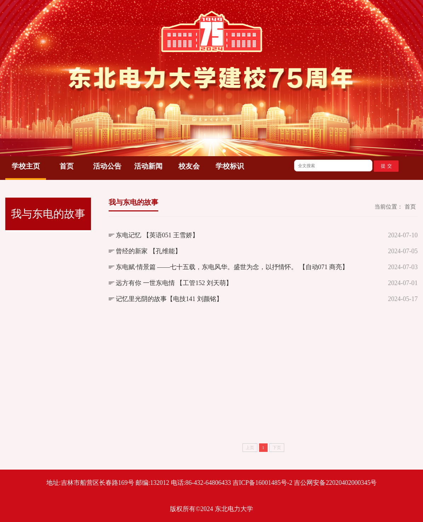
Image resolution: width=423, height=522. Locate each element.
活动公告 (107, 166)
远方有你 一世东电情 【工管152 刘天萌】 (174, 282)
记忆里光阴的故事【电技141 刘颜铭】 (169, 298)
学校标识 (230, 166)
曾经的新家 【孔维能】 (148, 251)
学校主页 (26, 166)
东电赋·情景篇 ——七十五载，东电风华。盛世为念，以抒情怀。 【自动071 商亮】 (232, 267)
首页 (66, 166)
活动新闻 (148, 166)
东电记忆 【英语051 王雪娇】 (157, 235)
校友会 (189, 166)
